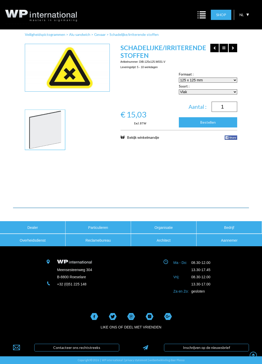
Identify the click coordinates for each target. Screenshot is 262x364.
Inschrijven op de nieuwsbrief (206, 347)
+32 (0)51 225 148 (71, 284)
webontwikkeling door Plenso (166, 360)
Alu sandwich (79, 34)
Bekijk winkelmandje (140, 137)
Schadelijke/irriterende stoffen (134, 34)
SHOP (221, 15)
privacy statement (136, 360)
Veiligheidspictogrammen (45, 34)
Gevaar (100, 34)
